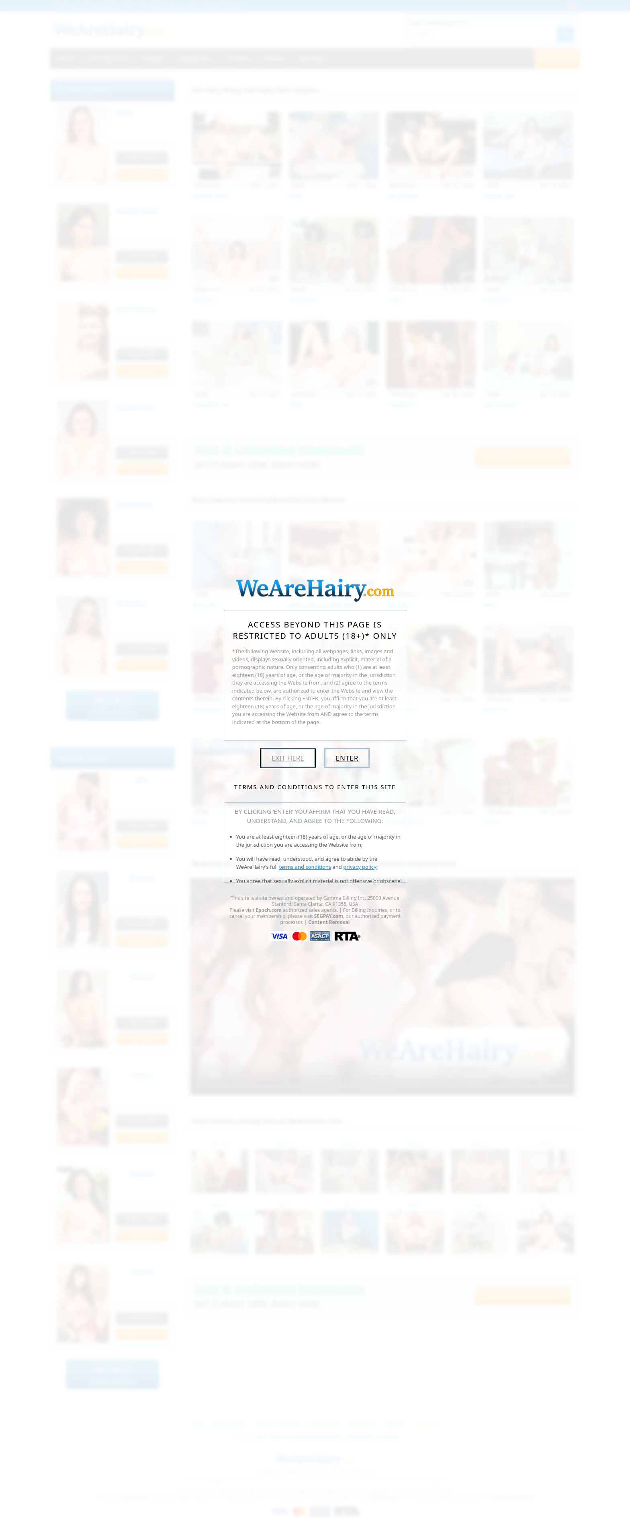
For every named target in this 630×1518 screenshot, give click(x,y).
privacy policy (359, 866)
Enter (346, 758)
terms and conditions (305, 866)
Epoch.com (269, 910)
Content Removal (329, 922)
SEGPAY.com (328, 916)
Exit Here (288, 758)
